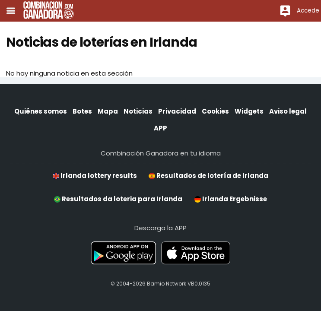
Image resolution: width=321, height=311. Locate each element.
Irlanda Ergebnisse (230, 198)
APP (160, 128)
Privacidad (177, 111)
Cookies (215, 111)
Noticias (138, 111)
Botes (82, 111)
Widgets (249, 111)
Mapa (108, 111)
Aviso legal (288, 111)
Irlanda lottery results (95, 175)
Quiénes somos (40, 111)
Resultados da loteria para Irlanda (118, 198)
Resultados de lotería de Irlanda (208, 175)
